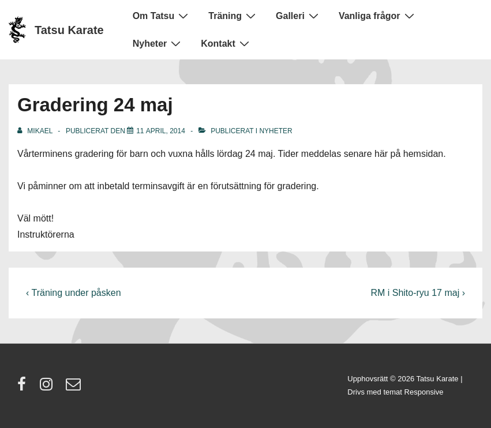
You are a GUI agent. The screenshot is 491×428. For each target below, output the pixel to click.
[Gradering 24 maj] (160, 131)
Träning (233, 15)
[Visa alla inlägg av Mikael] (35, 131)
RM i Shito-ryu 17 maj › (417, 293)
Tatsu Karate (69, 30)
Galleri (298, 15)
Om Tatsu (162, 15)
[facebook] (24, 388)
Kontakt (226, 43)
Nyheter (158, 43)
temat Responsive (413, 392)
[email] (75, 388)
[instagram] (49, 388)
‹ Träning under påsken (73, 293)
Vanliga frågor (378, 15)
